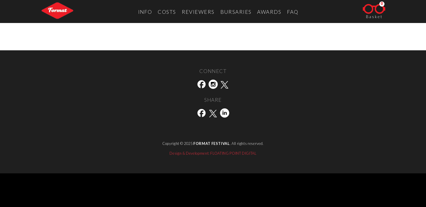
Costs (167, 12)
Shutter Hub (50, 47)
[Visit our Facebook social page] (201, 85)
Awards (269, 12)
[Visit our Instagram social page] (213, 85)
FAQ (292, 12)
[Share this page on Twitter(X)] (213, 114)
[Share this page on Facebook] (201, 114)
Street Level (16, 47)
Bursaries (236, 12)
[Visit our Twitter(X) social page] (224, 85)
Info (145, 12)
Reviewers (198, 12)
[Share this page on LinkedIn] (224, 114)
